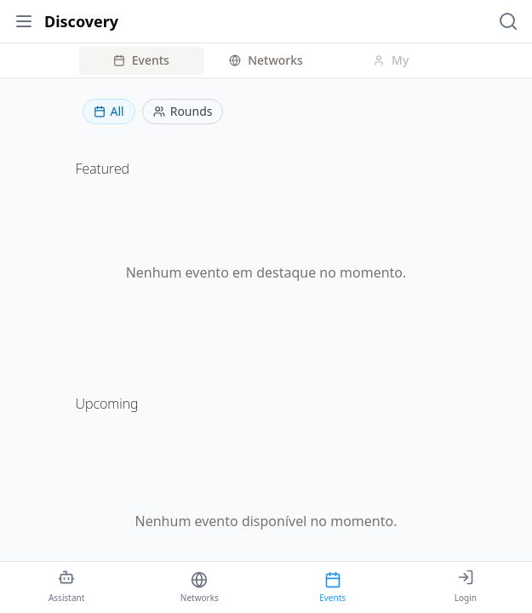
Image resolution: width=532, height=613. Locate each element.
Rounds (183, 111)
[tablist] (266, 60)
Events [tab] (141, 60)
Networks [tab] (266, 60)
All (109, 111)
